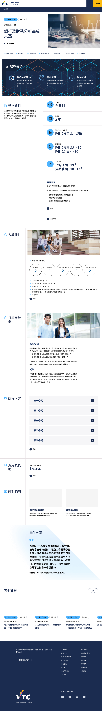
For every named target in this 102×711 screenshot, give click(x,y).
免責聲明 (83, 660)
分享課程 (9, 43)
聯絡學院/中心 (85, 653)
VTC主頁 (64, 675)
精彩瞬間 (80, 53)
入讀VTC (64, 653)
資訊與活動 (64, 660)
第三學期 (38, 420)
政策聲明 (83, 664)
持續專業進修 (65, 671)
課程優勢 (8, 53)
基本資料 (20, 53)
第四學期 (38, 430)
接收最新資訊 (25, 660)
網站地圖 (83, 657)
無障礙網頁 (84, 667)
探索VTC (64, 667)
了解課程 (64, 649)
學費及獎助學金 (66, 657)
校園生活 (64, 664)
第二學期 (38, 410)
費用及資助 (68, 53)
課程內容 (56, 53)
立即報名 (97, 3)
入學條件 (31, 53)
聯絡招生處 (84, 649)
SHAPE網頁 (48, 364)
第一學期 (38, 400)
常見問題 (83, 671)
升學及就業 (44, 53)
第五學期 (38, 440)
